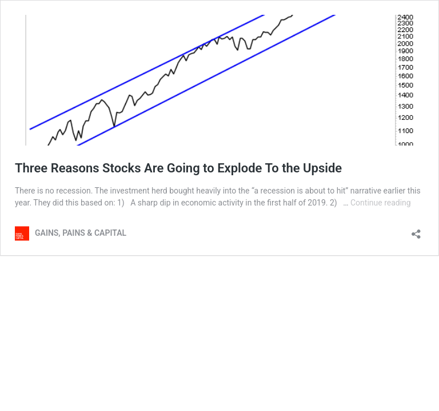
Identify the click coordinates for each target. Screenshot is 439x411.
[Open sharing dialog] (416, 230)
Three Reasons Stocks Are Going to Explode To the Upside (178, 168)
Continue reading (380, 202)
